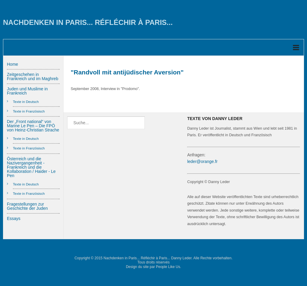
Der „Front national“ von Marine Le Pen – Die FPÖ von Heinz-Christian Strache (33, 125)
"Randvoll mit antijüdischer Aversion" (127, 72)
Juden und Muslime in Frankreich (27, 90)
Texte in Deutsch (26, 102)
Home (12, 64)
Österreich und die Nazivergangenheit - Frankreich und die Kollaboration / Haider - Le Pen (31, 167)
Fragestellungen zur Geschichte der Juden (27, 206)
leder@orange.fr (202, 161)
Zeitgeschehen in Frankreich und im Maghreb (32, 76)
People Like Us (168, 267)
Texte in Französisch (29, 111)
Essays (13, 218)
